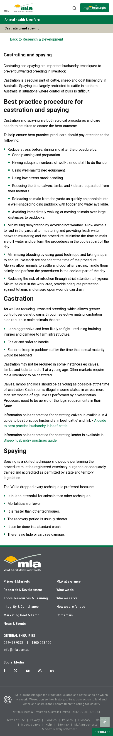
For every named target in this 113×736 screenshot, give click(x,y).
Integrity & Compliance (21, 606)
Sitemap (63, 724)
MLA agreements (85, 724)
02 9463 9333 (14, 642)
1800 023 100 (42, 642)
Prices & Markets (17, 581)
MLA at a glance (68, 581)
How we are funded (71, 606)
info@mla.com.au (16, 649)
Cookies (50, 720)
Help (49, 724)
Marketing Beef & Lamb (21, 615)
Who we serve (66, 598)
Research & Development (23, 590)
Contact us (64, 615)
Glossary (84, 720)
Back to (36, 39)
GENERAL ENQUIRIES (19, 635)
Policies (67, 720)
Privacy (35, 720)
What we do (65, 590)
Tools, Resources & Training (26, 598)
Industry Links (30, 724)
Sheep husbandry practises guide (30, 440)
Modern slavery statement (59, 729)
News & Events (15, 623)
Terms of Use (16, 720)
